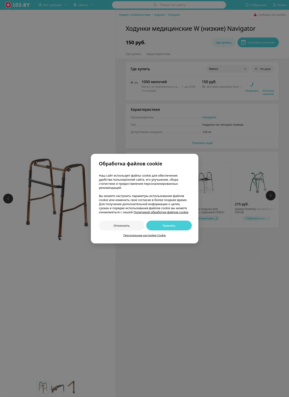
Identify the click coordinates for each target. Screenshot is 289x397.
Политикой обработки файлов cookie (160, 212)
